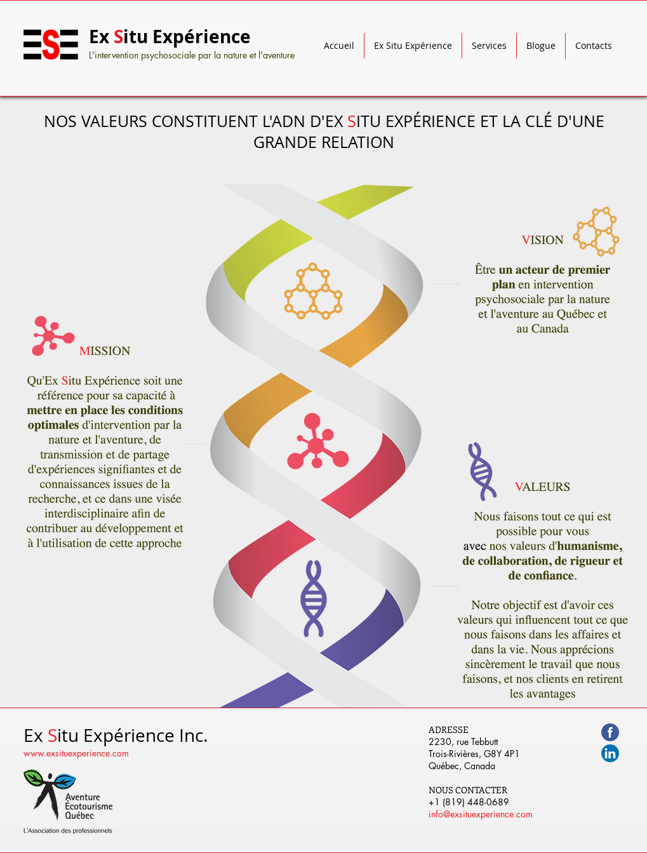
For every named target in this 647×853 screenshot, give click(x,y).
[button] (413, 45)
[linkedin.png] (610, 753)
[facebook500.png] (610, 732)
